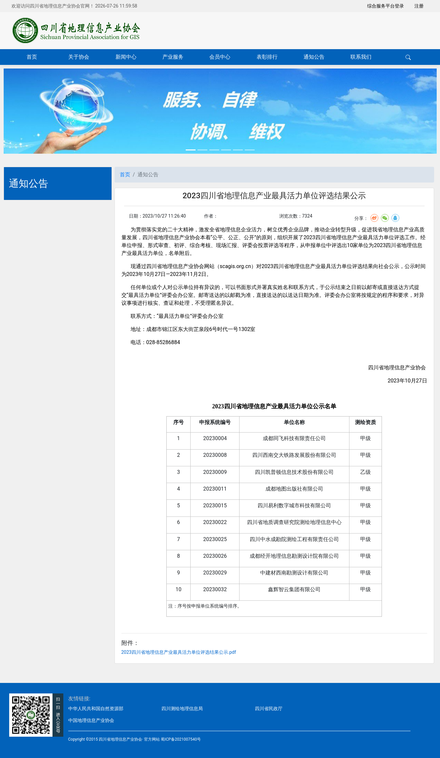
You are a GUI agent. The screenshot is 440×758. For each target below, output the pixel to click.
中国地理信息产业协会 (91, 720)
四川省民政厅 (269, 708)
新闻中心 (125, 57)
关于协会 (78, 57)
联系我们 (360, 57)
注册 (419, 6)
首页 (32, 57)
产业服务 (172, 57)
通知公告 (314, 57)
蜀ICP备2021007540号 (181, 739)
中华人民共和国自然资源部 (95, 708)
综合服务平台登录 (385, 6)
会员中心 (219, 57)
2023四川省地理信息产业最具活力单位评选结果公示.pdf (178, 652)
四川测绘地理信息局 (182, 708)
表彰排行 (267, 57)
